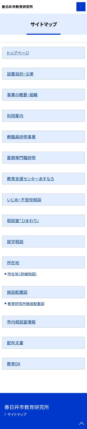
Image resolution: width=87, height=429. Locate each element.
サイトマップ (16, 414)
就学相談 (15, 241)
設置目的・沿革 (20, 74)
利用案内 (15, 115)
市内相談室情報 (21, 322)
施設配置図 (17, 292)
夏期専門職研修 (21, 157)
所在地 (13, 262)
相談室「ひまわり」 (23, 220)
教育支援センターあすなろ (30, 178)
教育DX (13, 364)
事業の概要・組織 (22, 94)
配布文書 (15, 342)
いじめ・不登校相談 (24, 199)
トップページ (18, 53)
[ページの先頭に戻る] (81, 424)
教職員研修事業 (21, 137)
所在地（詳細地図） (22, 273)
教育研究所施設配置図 (26, 303)
